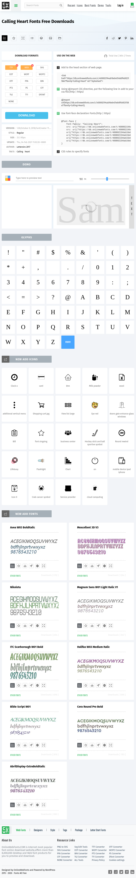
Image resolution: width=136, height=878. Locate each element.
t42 (11, 94)
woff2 (42, 74)
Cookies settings (116, 860)
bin (42, 81)
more (68, 342)
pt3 (11, 88)
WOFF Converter (99, 850)
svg (42, 67)
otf (11, 81)
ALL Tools (78, 860)
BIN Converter (80, 853)
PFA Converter (63, 853)
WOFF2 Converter (117, 850)
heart (27, 151)
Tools (108, 5)
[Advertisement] (28, 207)
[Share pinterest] (126, 38)
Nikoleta (15, 587)
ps (26, 88)
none (11, 101)
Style (52, 830)
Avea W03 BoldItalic (22, 527)
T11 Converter (98, 857)
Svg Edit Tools (80, 847)
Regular (20, 133)
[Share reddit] (113, 38)
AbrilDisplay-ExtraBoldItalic (27, 766)
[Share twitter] (119, 38)
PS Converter (115, 853)
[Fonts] (60, 38)
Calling (20, 151)
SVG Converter (63, 850)
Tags (65, 830)
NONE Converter (64, 860)
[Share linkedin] (132, 38)
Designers (38, 830)
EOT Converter (81, 850)
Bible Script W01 (20, 706)
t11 (26, 94)
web (27, 67)
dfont (42, 94)
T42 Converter (80, 857)
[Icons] (50, 38)
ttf (11, 67)
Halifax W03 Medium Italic (93, 647)
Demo (101, 5)
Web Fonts (21, 830)
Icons (80, 5)
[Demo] (23, 38)
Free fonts (6, 5)
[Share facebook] (107, 38)
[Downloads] (25, 566)
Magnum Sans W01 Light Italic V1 (97, 587)
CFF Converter (63, 857)
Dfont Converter (116, 857)
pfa (26, 81)
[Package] (41, 38)
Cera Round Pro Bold (90, 706)
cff (42, 88)
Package (78, 830)
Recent (71, 5)
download (26, 115)
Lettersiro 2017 (23, 147)
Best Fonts (90, 5)
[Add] (4, 38)
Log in (120, 5)
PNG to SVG (62, 847)
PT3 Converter (98, 853)
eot (11, 74)
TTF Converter (98, 847)
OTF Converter (115, 847)
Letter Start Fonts (98, 830)
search (61, 5)
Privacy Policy (98, 860)
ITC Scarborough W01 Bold (26, 647)
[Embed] (37, 566)
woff (26, 74)
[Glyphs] (32, 38)
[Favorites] (14, 38)
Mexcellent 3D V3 (88, 527)
